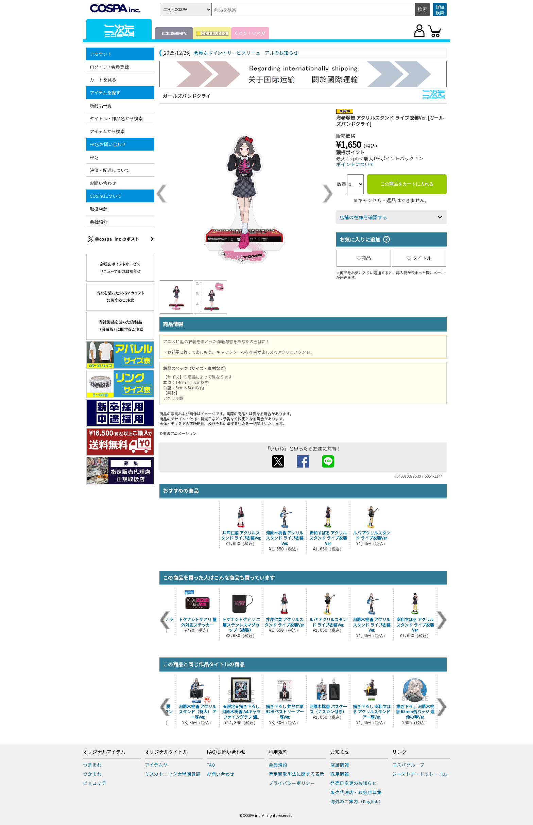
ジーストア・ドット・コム (420, 774)
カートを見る (103, 79)
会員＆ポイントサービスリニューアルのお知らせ (246, 53)
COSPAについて (105, 196)
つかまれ (92, 774)
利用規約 (278, 752)
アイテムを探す (105, 92)
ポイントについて (355, 164)
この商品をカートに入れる (406, 184)
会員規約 (278, 764)
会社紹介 (98, 221)
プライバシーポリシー (292, 783)
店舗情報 (339, 764)
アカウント (101, 54)
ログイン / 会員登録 (109, 67)
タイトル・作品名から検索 (116, 118)
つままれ (92, 764)
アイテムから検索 (107, 131)
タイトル (419, 258)
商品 (364, 258)
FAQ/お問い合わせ (108, 144)
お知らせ (339, 752)
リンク (399, 752)
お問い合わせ (103, 183)
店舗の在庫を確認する (363, 217)
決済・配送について (110, 170)
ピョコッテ (94, 783)
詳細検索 (440, 9)
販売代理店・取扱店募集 (355, 792)
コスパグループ (408, 764)
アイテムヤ (156, 764)
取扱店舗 (98, 209)
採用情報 (339, 774)
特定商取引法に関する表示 (296, 774)
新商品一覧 (101, 105)
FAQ (94, 157)
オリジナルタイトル (166, 752)
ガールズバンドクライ (187, 95)
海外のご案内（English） (356, 801)
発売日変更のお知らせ (353, 783)
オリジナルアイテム (104, 752)
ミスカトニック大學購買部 (173, 774)
